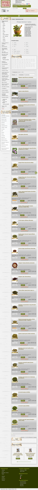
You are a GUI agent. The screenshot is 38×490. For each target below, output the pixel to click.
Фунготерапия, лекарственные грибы (4, 49)
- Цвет (3, 33)
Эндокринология (4, 125)
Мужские (3, 124)
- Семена (3, 40)
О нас (3, 471)
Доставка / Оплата (5, 472)
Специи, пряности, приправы (5, 43)
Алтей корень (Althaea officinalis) (25, 220)
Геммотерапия (4, 120)
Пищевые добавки (5, 92)
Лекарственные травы (5, 21)
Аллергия (3, 135)
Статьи (3, 477)
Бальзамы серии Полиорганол (5, 55)
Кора (27, 44)
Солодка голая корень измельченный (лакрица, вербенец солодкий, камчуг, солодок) (18, 454)
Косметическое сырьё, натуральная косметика (5, 79)
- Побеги (3, 39)
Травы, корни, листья (4, 106)
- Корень (3, 25)
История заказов (23, 483)
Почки (27, 49)
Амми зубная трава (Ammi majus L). (26, 290)
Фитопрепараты (5, 64)
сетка (22, 72)
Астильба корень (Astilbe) (24, 392)
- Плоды (3, 31)
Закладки (21, 484)
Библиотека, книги (5, 144)
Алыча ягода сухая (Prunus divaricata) (26, 248)
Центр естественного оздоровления (5, 149)
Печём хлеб (4, 146)
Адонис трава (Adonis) (23, 91)
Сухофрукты (4, 88)
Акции (3, 108)
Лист (15, 46)
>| (14, 435)
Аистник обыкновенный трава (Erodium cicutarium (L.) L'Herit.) (27, 149)
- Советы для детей (5, 104)
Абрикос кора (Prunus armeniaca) (25, 77)
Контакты (3, 478)
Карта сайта (22, 471)
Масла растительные (4, 46)
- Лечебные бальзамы (4, 57)
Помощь (3, 480)
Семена (3, 66)
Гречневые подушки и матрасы (5, 143)
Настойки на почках (5, 86)
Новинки (3, 476)
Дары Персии (4, 82)
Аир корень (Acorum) (23, 134)
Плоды (27, 46)
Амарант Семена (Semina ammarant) (26, 262)
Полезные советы (5, 97)
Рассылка (22, 485)
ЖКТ (2, 130)
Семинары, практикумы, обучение (5, 115)
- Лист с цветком (5, 36)
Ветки (27, 42)
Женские (3, 122)
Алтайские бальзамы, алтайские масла (5, 94)
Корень (15, 44)
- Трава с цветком (5, 34)
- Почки (3, 37)
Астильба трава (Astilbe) (23, 405)
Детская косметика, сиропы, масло (5, 84)
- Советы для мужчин (4, 102)
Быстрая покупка (24, 87)
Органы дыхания (4, 140)
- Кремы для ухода (5, 59)
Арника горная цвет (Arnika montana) (26, 333)
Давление (3, 137)
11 (32, 433)
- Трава (3, 23)
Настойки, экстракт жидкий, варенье (5, 76)
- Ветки (3, 28)
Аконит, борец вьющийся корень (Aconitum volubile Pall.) (25, 206)
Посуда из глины (5, 70)
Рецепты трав (4, 119)
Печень (3, 132)
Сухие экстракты (5, 90)
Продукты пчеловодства (4, 62)
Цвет (15, 49)
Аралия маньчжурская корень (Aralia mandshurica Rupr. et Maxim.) (26, 320)
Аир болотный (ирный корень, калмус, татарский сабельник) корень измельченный (27, 120)
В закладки (15, 99)
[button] (17, 461)
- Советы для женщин (4, 100)
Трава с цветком (17, 51)
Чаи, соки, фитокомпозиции (5, 52)
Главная (13, 19)
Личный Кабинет (23, 481)
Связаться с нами (23, 470)
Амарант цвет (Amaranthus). (24, 276)
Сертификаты (4, 117)
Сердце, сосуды (4, 127)
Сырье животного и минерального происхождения (5, 73)
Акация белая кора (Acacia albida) (25, 162)
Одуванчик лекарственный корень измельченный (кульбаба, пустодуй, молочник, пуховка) (30, 454)
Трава (15, 42)
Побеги (27, 51)
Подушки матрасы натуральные (5, 68)
